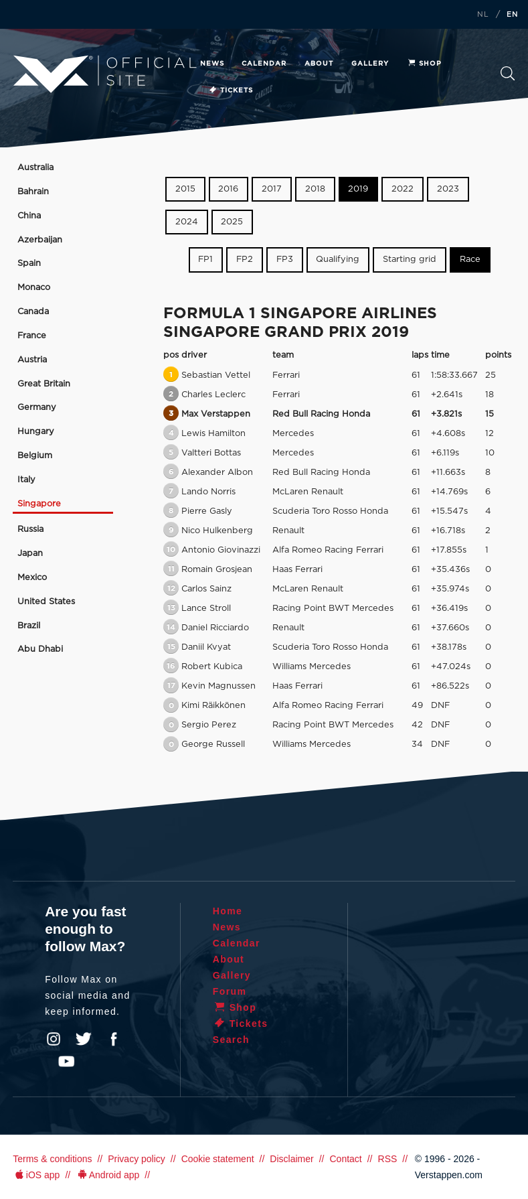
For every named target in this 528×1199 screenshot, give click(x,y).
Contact (345, 1158)
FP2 (244, 259)
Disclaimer (291, 1158)
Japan (30, 553)
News (212, 63)
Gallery (370, 63)
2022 (402, 189)
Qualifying (337, 259)
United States (46, 601)
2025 (232, 222)
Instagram (53, 1039)
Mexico (32, 577)
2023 (448, 189)
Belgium (34, 455)
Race (470, 259)
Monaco (33, 287)
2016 (228, 189)
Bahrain (33, 192)
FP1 (205, 259)
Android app (107, 1175)
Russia (30, 529)
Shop (424, 63)
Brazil (28, 626)
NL (483, 14)
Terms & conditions (52, 1158)
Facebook (113, 1039)
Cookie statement (217, 1158)
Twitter (83, 1039)
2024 (186, 222)
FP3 (284, 259)
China (29, 216)
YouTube (66, 1061)
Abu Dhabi (40, 649)
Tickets (230, 90)
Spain (29, 263)
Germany (36, 407)
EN (513, 14)
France (31, 336)
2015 (185, 189)
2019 (358, 189)
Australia (35, 167)
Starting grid (409, 259)
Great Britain (43, 384)
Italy (26, 480)
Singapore (39, 504)
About (318, 63)
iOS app (36, 1175)
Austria (32, 360)
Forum (230, 991)
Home (228, 911)
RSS (388, 1158)
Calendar (264, 63)
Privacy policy (136, 1158)
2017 (272, 189)
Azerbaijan (39, 240)
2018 (315, 189)
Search (508, 73)
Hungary (35, 431)
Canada (33, 311)
